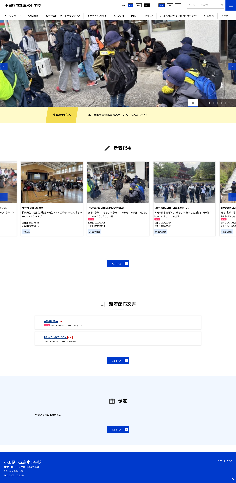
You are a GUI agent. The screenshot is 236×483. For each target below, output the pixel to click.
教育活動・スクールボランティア (63, 16)
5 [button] (225, 103)
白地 (138, 5)
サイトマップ (226, 460)
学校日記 (148, 16)
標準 (161, 5)
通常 (130, 5)
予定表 (225, 16)
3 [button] (217, 103)
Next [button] (232, 66)
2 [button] (213, 103)
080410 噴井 (51, 321)
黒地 (147, 5)
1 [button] (209, 103)
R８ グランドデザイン (55, 337)
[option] (118, 63)
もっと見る (117, 263)
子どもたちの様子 (97, 16)
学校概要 (33, 16)
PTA (133, 16)
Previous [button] (4, 66)
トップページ (14, 16)
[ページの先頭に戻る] (232, 479)
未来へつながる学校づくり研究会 (178, 16)
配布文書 (119, 16)
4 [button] (221, 103)
